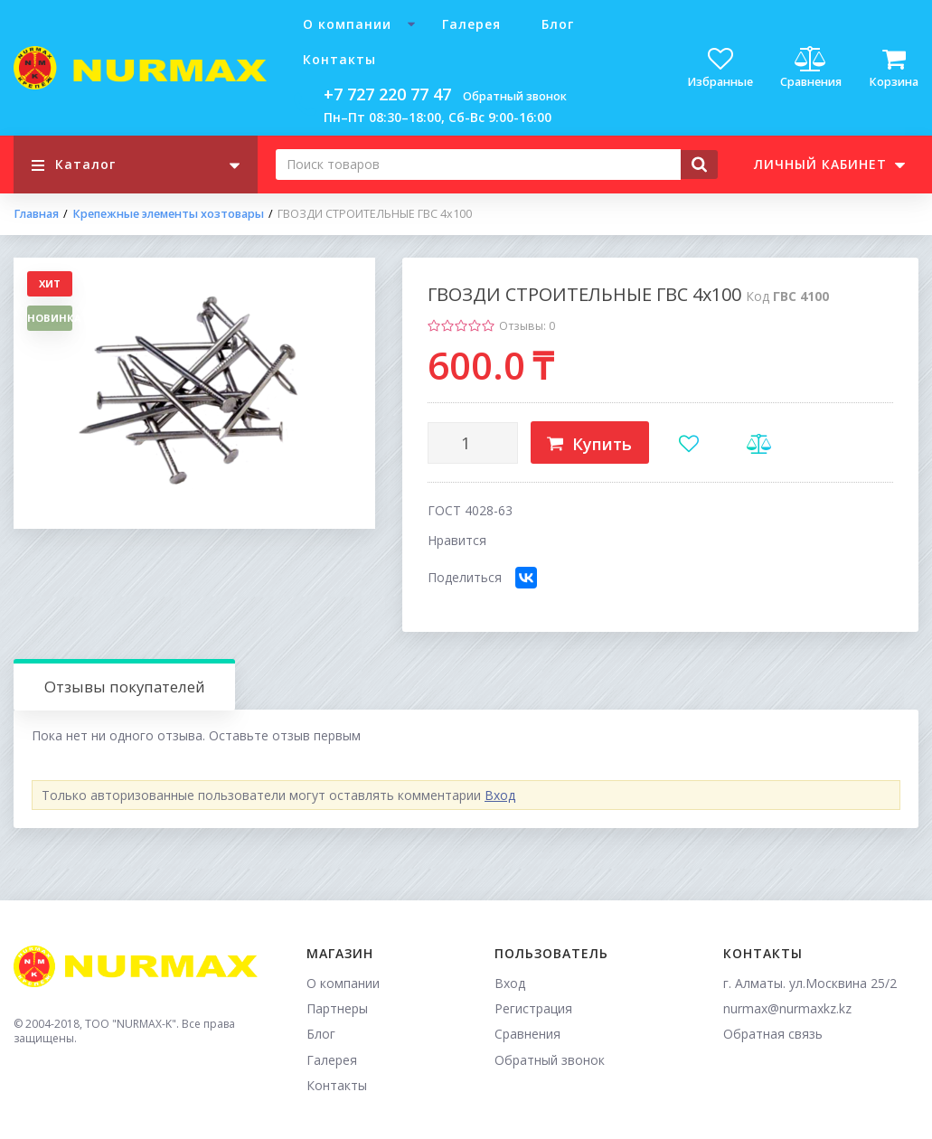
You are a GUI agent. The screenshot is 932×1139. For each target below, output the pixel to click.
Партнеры (337, 1008)
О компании (347, 24)
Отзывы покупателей (124, 686)
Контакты (339, 59)
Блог (557, 24)
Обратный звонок (515, 96)
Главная (36, 214)
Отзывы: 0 (527, 326)
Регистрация (533, 1008)
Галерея (471, 24)
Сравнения (527, 1033)
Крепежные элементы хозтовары (168, 214)
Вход (500, 795)
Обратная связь (773, 1033)
